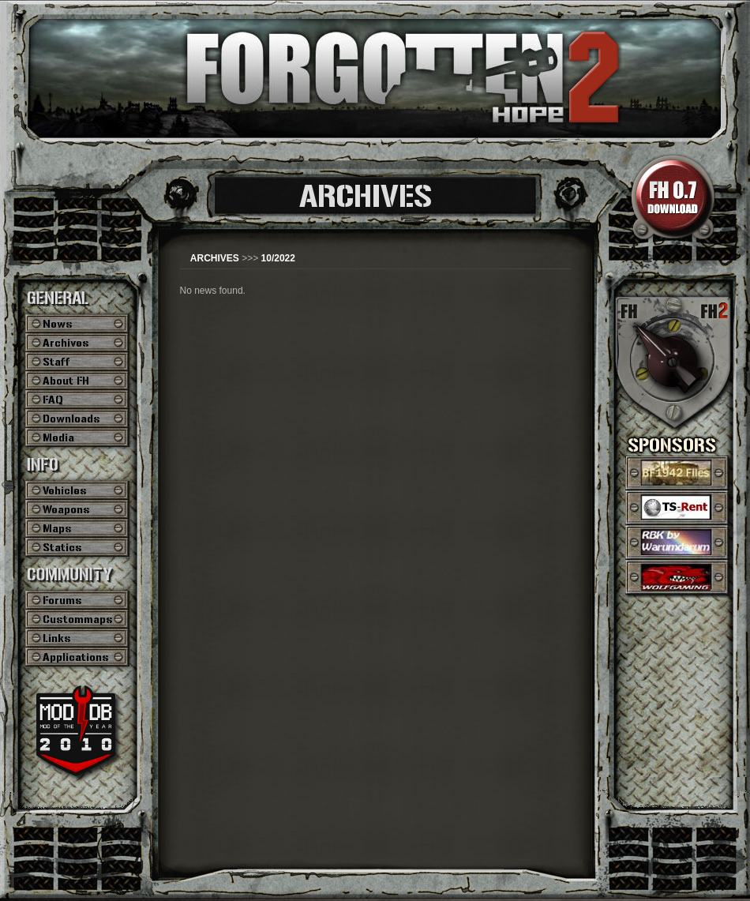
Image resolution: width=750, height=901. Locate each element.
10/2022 (278, 258)
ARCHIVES (214, 258)
